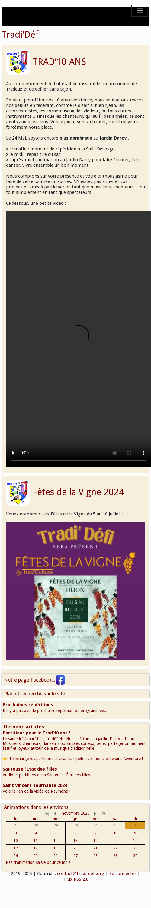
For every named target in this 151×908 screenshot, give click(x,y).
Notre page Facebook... (35, 680)
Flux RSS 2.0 (75, 879)
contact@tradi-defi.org (80, 873)
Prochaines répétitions (28, 704)
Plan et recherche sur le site (34, 694)
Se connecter (122, 873)
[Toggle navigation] (140, 10)
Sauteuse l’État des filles (30, 769)
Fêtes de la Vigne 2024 (78, 492)
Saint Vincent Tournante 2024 (35, 785)
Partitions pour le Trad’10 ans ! (36, 733)
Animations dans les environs (36, 807)
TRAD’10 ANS (59, 61)
